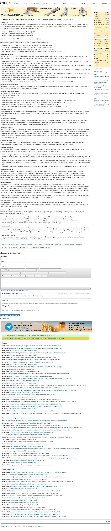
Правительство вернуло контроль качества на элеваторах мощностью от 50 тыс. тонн (35, 346)
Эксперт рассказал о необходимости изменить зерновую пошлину (29, 453)
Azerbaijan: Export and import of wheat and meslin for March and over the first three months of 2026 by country (41, 481)
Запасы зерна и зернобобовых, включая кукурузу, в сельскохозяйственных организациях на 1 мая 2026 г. (40, 378)
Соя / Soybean (13, 247)
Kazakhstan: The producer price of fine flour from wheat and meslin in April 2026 (32, 509)
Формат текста (7, 293)
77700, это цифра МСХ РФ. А (101, 104)
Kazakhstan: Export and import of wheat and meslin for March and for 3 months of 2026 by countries (38, 472)
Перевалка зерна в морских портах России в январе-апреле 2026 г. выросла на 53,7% (35, 404)
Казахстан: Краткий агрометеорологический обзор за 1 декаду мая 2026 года (32, 394)
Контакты (83, 3)
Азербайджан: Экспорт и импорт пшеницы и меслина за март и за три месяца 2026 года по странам (39, 373)
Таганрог (96, 33)
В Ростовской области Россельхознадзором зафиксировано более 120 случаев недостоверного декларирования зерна (45, 413)
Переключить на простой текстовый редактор (14, 290)
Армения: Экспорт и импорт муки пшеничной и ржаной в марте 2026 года (31, 362)
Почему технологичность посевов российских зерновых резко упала (29, 423)
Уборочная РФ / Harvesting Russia (40, 247)
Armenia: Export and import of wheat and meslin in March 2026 (27, 507)
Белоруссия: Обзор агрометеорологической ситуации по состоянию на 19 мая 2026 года (35, 348)
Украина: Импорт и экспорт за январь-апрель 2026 (24, 380)
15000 (106, 29)
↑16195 (106, 50)
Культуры (57, 3)
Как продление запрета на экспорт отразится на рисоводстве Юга (29, 434)
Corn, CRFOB (97, 43)
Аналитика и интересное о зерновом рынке (18, 418)
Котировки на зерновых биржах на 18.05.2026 (22, 355)
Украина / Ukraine (13, 244)
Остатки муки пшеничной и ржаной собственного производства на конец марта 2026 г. (35, 399)
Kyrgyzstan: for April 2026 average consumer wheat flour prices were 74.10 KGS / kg (33, 493)
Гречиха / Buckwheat (26, 244)
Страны (47, 3)
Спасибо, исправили (99, 82)
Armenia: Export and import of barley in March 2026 (24, 505)
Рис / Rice (4, 247)
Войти (95, 6)
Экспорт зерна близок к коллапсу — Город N (22, 439)
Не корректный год (98, 85)
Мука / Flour (58, 244)
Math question (6, 306)
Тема (2, 261)
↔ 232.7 (106, 41)
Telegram (94, 3)
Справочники (36, 3)
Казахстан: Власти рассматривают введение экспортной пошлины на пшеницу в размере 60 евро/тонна (40, 437)
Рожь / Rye (79, 244)
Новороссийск (97, 35)
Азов (95, 29)
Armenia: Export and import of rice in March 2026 (23, 500)
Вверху (108, 521)
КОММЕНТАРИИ (98, 69)
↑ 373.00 (107, 16)
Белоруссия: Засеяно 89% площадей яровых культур (25, 392)
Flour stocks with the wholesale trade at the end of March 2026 (27, 498)
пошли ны (96, 76)
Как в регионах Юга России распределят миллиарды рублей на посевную (31, 465)
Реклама (104, 3)
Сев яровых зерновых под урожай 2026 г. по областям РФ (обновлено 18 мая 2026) (28, 335)
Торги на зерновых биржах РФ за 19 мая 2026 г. (23, 350)
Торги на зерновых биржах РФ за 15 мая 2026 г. (23, 408)
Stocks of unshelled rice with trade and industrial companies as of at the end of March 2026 (35, 512)
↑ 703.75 (107, 22)
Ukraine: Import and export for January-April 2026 (23, 488)
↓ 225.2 (106, 43)
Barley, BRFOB (97, 45)
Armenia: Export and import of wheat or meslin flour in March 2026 (28, 479)
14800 (106, 33)
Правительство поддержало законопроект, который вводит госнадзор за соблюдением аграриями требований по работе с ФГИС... (48, 385)
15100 (106, 31)
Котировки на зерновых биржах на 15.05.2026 (22, 383)
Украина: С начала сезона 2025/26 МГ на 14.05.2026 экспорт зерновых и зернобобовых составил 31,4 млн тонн (42, 390)
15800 (106, 35)
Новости (18, 3)
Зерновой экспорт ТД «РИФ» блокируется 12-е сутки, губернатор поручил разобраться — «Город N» (39, 430)
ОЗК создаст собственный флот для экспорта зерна (24, 451)
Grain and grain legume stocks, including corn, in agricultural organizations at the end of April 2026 (37, 486)
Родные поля (97, 93)
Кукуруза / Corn (48, 244)
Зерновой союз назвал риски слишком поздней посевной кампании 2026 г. (31, 411)
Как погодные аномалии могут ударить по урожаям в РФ (26, 446)
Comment (3, 267)
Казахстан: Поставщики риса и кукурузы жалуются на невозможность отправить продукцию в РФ (38, 420)
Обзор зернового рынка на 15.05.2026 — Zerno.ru (24, 371)
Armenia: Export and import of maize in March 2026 (23, 502)
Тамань (96, 37)
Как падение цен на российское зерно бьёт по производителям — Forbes (31, 441)
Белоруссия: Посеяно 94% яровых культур (22, 369)
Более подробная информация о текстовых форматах (72, 293)
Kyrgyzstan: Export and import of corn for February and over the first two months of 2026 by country (37, 516)
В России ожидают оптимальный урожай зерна (23, 462)
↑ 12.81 (107, 18)
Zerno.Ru (4, 526)
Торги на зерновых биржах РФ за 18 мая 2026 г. (23, 364)
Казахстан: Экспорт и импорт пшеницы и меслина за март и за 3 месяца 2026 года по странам (37, 353)
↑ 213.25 (107, 24)
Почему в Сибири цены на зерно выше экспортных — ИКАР (27, 460)
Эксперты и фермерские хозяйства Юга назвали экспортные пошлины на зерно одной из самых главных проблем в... (44, 448)
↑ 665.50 (107, 20)
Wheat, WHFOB (98, 41)
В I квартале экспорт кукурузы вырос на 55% (22, 397)
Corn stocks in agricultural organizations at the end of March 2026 (28, 474)
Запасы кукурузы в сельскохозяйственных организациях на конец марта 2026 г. (33, 357)
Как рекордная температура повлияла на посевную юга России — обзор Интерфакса (34, 425)
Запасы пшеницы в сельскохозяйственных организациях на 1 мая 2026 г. (31, 376)
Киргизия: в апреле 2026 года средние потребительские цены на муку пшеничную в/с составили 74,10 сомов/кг (42, 401)
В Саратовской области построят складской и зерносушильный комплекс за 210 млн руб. (36, 367)
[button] (4, 270)
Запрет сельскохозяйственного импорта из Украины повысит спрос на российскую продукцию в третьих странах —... (44, 458)
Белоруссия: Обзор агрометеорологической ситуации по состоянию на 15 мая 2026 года (35, 406)
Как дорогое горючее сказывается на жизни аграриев (25, 444)
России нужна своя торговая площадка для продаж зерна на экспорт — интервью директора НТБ (38, 455)
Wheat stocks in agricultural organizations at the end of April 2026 (28, 484)
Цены (26, 3)
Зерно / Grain (38, 244)
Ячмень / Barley (24, 247)
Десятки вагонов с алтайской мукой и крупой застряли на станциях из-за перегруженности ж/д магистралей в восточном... (46, 427)
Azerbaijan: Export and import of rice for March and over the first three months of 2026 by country (37, 477)
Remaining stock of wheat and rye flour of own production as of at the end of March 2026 (34, 491)
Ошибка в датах (98, 89)
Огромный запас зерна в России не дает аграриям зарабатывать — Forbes (31, 432)
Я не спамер (6, 318)
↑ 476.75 (107, 14)
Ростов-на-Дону (98, 31)
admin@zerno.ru (40, 526)
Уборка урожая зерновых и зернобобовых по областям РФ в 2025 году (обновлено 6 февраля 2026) (33, 338)
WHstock (96, 50)
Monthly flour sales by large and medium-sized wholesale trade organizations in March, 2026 (35, 495)
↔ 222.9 (106, 45)
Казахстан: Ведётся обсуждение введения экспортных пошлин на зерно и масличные (34, 387)
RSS (74, 3)
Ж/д (64, 3)
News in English (8, 469)
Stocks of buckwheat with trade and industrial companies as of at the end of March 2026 (34, 514)
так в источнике (97, 96)
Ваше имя (3, 256)
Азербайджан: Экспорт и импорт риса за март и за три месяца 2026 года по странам (34, 359)
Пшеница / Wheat (69, 244)
